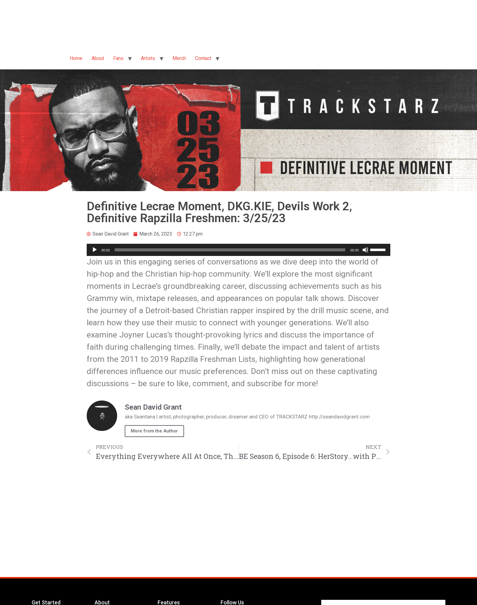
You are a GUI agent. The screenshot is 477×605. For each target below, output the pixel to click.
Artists (148, 58)
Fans (118, 58)
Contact (203, 58)
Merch (179, 58)
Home (76, 58)
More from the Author (154, 431)
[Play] (95, 250)
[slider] (230, 249)
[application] (238, 250)
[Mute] (365, 250)
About (98, 58)
